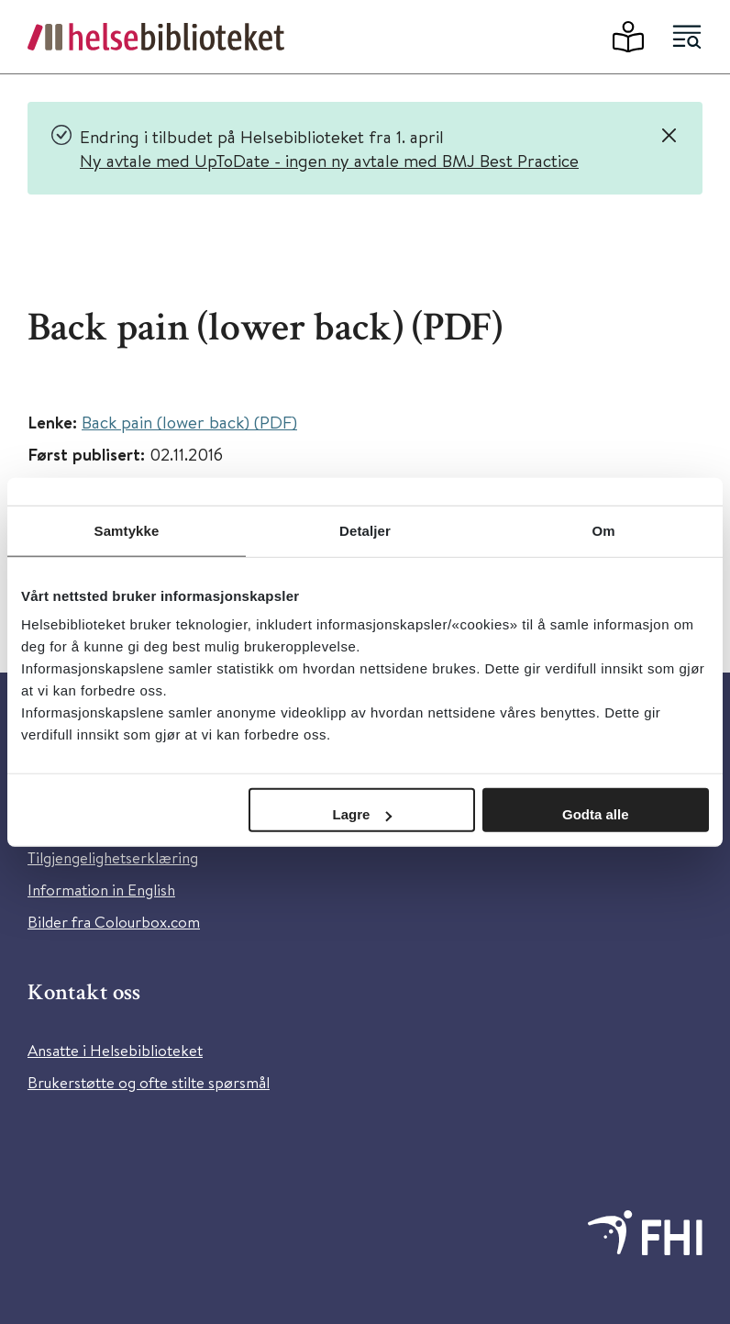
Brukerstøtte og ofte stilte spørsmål (149, 1082)
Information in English (101, 889)
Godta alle (595, 814)
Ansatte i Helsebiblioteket (115, 1050)
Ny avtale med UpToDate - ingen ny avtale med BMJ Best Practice (329, 160)
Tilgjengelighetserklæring (113, 857)
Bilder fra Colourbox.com (114, 921)
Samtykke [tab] (127, 530)
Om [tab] (603, 530)
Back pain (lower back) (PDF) (189, 421)
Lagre (363, 814)
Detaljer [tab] (365, 530)
